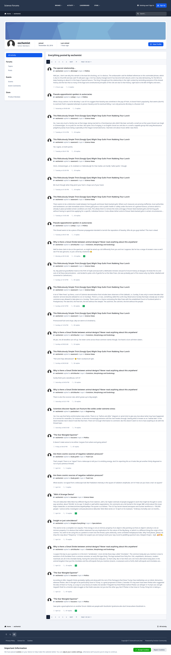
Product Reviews (14, 97)
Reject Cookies (159, 650)
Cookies (30, 641)
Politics (87, 71)
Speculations (97, 523)
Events (10, 82)
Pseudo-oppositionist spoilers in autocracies (72, 94)
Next (71, 62)
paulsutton (75, 411)
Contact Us (21, 641)
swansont (74, 118)
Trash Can (89, 457)
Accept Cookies (142, 650)
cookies (18, 652)
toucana (74, 437)
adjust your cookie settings (72, 652)
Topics (10, 66)
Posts (10, 70)
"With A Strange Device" (63, 494)
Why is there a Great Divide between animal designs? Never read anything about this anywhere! (95, 242)
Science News (90, 118)
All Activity (12, 55)
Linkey (73, 97)
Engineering (90, 411)
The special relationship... (64, 68)
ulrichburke (75, 245)
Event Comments (14, 86)
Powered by (156, 641)
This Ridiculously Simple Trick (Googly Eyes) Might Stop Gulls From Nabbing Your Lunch (91, 115)
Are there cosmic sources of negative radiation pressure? (78, 454)
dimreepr (74, 71)
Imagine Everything (78, 523)
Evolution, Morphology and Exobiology (100, 245)
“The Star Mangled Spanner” (65, 435)
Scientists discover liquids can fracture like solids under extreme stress (84, 408)
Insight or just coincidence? (65, 520)
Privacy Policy (10, 641)
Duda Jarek (75, 457)
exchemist (59, 71)
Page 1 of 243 (86, 62)
